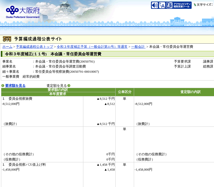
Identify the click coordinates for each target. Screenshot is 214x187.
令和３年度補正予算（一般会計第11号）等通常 (92, 47)
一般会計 (138, 47)
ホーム (7, 47)
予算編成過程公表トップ (34, 47)
